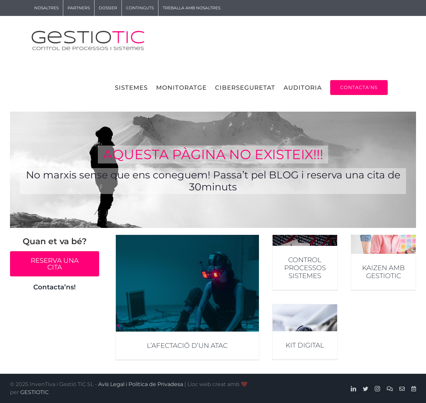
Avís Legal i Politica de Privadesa (140, 384)
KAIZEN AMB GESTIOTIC (383, 272)
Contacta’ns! (54, 287)
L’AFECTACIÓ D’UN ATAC (187, 346)
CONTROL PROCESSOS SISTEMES (305, 268)
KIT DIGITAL (305, 345)
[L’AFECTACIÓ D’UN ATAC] (187, 297)
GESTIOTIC (34, 392)
